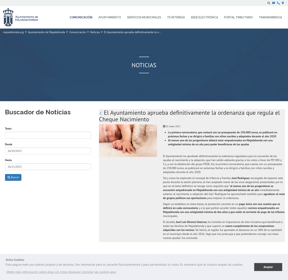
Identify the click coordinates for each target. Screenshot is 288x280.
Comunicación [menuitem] (81, 17)
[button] (61, 273)
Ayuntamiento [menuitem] (109, 17)
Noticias (95, 32)
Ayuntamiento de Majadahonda (46, 32)
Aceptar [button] (268, 267)
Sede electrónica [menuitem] (204, 17)
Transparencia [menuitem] (270, 17)
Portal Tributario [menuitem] (238, 17)
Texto (8, 128)
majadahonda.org (13, 32)
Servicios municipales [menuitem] (144, 17)
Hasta (8, 160)
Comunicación (77, 32)
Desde (8, 144)
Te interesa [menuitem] (176, 17)
